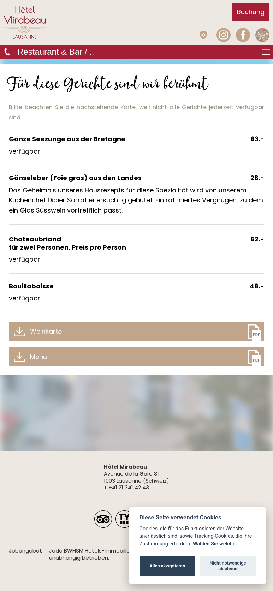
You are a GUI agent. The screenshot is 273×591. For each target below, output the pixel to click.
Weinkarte (46, 331)
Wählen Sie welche (214, 544)
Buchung (251, 11)
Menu (38, 356)
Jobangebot (25, 550)
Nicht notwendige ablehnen (228, 565)
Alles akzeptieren (167, 565)
